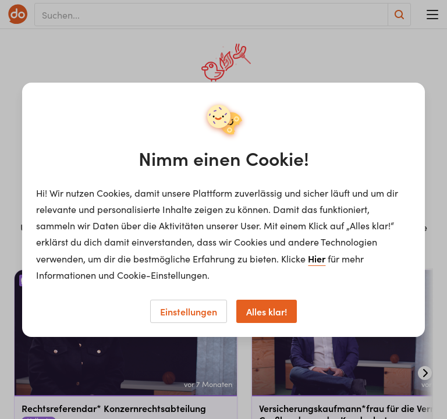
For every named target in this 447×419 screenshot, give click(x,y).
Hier (316, 258)
